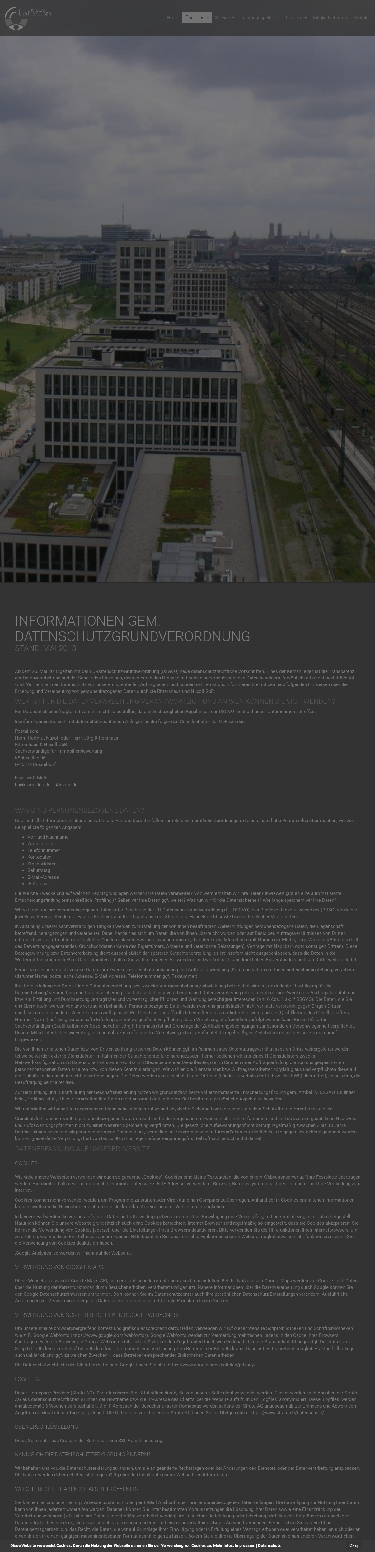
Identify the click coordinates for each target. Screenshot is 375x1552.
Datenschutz (269, 1545)
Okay (354, 1545)
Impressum (245, 1545)
